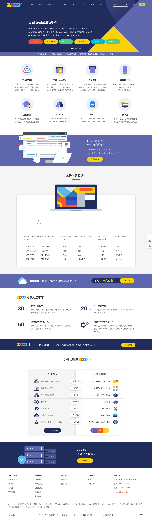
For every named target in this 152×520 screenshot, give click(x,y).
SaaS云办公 (12, 479)
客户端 (98, 42)
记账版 (10, 488)
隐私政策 (108, 515)
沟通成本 (76, 381)
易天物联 (57, 504)
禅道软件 (64, 479)
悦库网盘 (66, 504)
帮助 (66, 5)
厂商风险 (76, 422)
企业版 (10, 484)
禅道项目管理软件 (24, 504)
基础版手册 (39, 484)
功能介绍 (38, 479)
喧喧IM (42, 504)
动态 (93, 5)
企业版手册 (39, 488)
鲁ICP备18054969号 (76, 515)
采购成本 (76, 402)
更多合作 (64, 484)
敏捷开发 (49, 504)
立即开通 (127, 281)
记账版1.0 (66, 42)
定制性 (76, 408)
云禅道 (35, 504)
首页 (32, 5)
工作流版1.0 (82, 42)
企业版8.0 (36, 42)
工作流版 (11, 492)
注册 (142, 5)
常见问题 (38, 496)
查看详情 (128, 345)
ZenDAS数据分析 (112, 504)
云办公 (83, 5)
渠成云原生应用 (136, 504)
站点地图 (11, 515)
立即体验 (95, 159)
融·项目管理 (124, 504)
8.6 (141, 515)
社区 (101, 5)
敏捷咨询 (47, 507)
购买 (75, 5)
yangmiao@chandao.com (127, 479)
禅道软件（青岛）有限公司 (59, 515)
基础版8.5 (51, 42)
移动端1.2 (113, 42)
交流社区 (91, 484)
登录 (134, 5)
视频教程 (38, 492)
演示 (49, 5)
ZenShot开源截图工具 (16, 507)
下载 (57, 5)
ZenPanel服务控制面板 (34, 507)
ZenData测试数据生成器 (95, 504)
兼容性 (76, 395)
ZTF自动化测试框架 (78, 504)
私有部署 (76, 415)
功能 (40, 5)
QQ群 (90, 479)
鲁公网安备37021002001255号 (93, 515)
